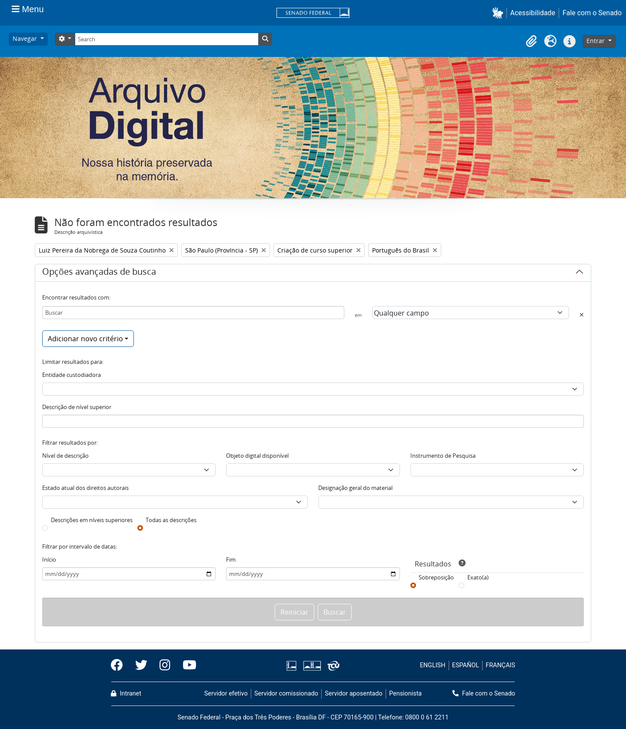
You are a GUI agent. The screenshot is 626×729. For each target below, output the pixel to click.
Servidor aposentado (353, 693)
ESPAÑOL (465, 665)
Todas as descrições (171, 520)
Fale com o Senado (592, 13)
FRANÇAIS (500, 665)
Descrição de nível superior (76, 407)
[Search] (166, 39)
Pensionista (405, 693)
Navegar (26, 38)
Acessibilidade (533, 13)
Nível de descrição (65, 455)
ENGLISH (433, 665)
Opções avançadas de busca (99, 273)
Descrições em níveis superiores (92, 520)
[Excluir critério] (581, 314)
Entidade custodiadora (71, 375)
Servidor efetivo (226, 693)
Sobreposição (436, 577)
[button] (499, 13)
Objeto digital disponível (257, 455)
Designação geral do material (355, 488)
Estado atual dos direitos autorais (85, 488)
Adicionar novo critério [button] (85, 338)
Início (49, 559)
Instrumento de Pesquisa (443, 455)
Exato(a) (478, 577)
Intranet (126, 693)
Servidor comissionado (286, 693)
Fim (231, 559)
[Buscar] (193, 312)
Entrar (596, 41)
